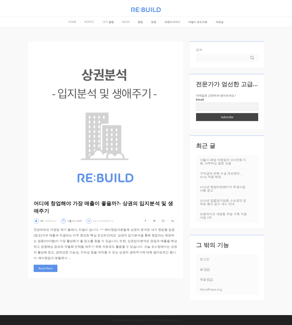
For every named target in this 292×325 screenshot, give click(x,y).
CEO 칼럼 (106, 20)
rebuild (51, 220)
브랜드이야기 (170, 20)
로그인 (204, 259)
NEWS (124, 20)
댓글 (206, 279)
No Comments (103, 220)
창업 (138, 20)
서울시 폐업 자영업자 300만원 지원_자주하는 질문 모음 (223, 161)
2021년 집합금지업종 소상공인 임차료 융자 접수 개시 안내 (223, 202)
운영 (151, 20)
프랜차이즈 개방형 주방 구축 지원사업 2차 (223, 215)
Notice (87, 20)
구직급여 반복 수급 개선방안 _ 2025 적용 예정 (221, 175)
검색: (199, 50)
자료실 (217, 20)
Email (200, 99)
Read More (45, 268)
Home (70, 20)
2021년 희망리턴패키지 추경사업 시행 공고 (222, 188)
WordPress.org (211, 289)
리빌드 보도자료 (195, 20)
